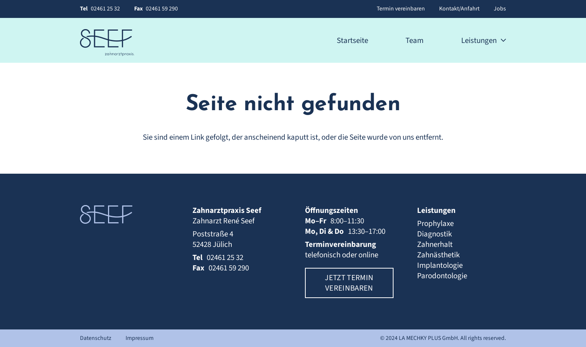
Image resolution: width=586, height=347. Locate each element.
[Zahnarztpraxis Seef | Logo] (107, 42)
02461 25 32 (105, 8)
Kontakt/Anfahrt (459, 8)
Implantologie (440, 265)
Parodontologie (442, 275)
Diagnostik (434, 233)
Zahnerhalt (435, 244)
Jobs (500, 8)
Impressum (140, 338)
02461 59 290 (162, 8)
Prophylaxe (435, 223)
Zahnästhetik (438, 254)
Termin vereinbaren (401, 8)
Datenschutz (95, 338)
